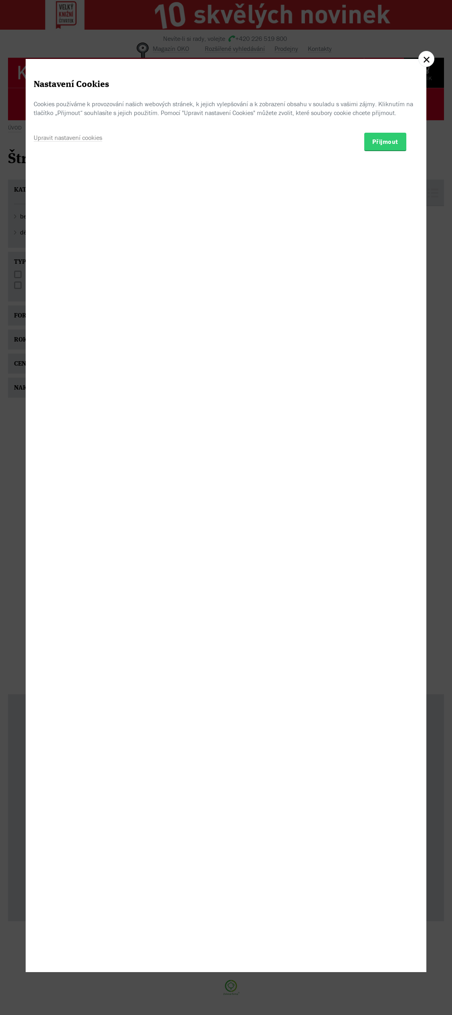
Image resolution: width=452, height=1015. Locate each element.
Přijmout (385, 548)
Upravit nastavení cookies (68, 544)
